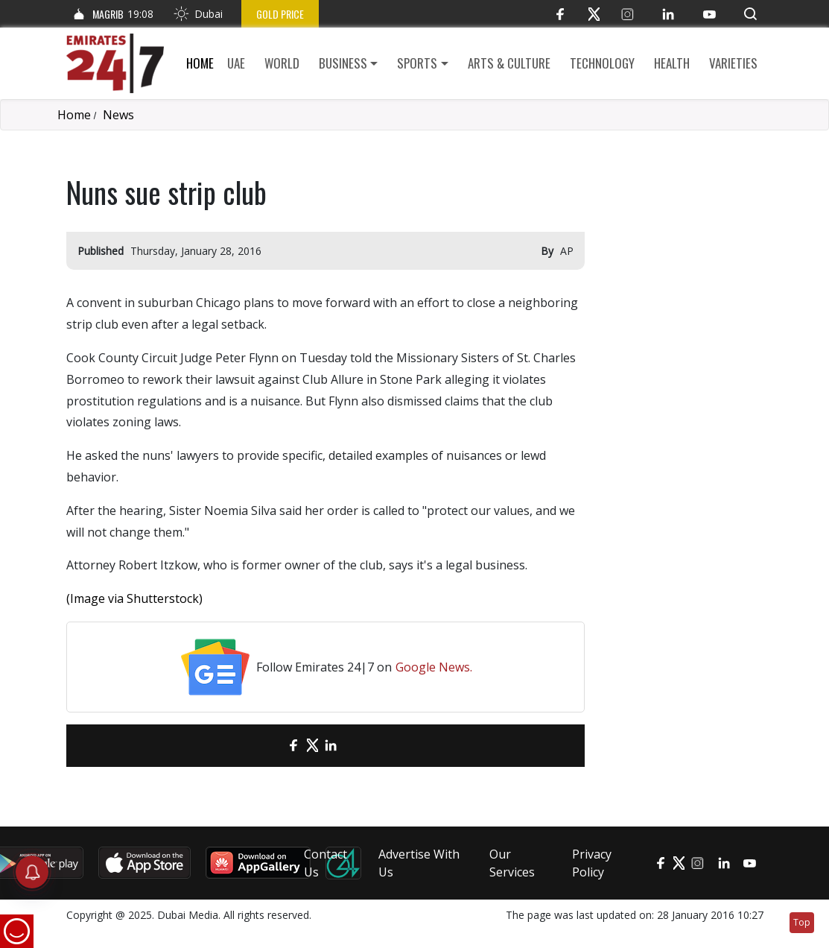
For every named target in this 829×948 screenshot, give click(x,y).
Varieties (733, 63)
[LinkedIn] (668, 14)
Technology (602, 63)
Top (801, 922)
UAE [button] (236, 63)
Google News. (434, 667)
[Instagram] (627, 14)
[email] (268, 745)
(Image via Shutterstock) (134, 598)
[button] (750, 14)
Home (200, 63)
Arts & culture (509, 63)
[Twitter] (594, 14)
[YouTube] (709, 14)
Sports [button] (417, 63)
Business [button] (343, 63)
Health (672, 63)
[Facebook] (560, 14)
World (281, 63)
